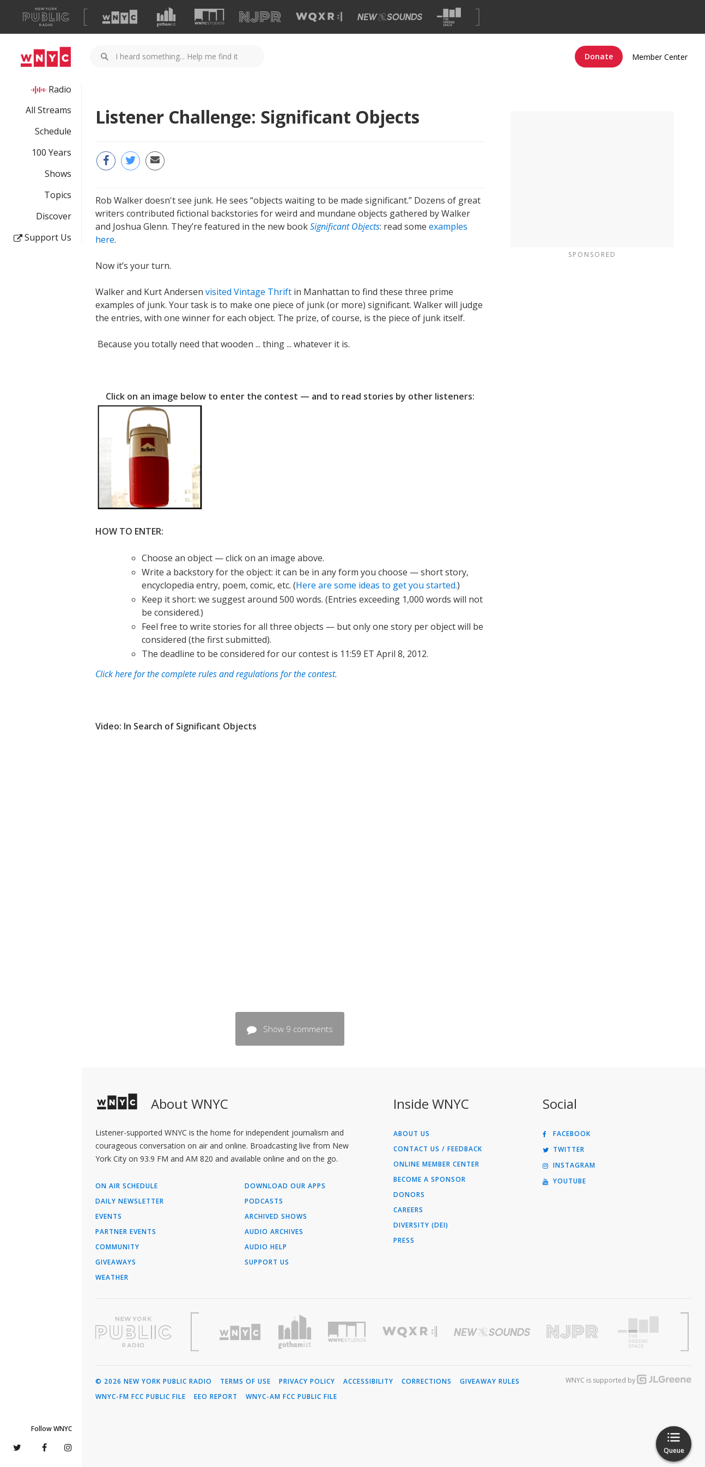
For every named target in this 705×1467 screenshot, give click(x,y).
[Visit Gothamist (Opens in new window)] (166, 17)
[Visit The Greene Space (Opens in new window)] (449, 17)
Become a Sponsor (429, 1179)
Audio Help (266, 1247)
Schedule (53, 131)
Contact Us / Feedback (437, 1149)
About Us (411, 1134)
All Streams (48, 110)
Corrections (427, 1381)
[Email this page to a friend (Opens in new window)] (155, 160)
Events (108, 1216)
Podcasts (264, 1201)
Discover (53, 216)
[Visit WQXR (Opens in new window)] (319, 17)
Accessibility (368, 1381)
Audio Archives (274, 1232)
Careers (408, 1210)
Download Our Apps (285, 1186)
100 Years (51, 152)
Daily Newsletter (129, 1201)
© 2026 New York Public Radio (153, 1381)
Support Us (42, 237)
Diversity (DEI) (420, 1225)
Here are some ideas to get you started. (376, 585)
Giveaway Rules (490, 1381)
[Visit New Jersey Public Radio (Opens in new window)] (573, 1332)
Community (117, 1247)
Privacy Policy (307, 1381)
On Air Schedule (126, 1186)
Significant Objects (345, 226)
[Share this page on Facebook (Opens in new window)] (106, 160)
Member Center (660, 57)
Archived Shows (276, 1216)
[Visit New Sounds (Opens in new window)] (389, 17)
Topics (57, 195)
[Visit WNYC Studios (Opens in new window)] (209, 16)
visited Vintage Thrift (248, 292)
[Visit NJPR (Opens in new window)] (260, 17)
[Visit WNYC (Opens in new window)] (119, 17)
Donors (409, 1195)
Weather (112, 1277)
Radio (59, 89)
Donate (599, 56)
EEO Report (216, 1397)
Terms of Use (245, 1381)
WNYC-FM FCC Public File (140, 1397)
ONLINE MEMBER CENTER (436, 1164)
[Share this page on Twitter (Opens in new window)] (130, 160)
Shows (58, 174)
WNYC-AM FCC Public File (291, 1397)
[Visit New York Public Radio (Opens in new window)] (133, 1332)
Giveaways (115, 1262)
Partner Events (125, 1232)
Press (404, 1240)
